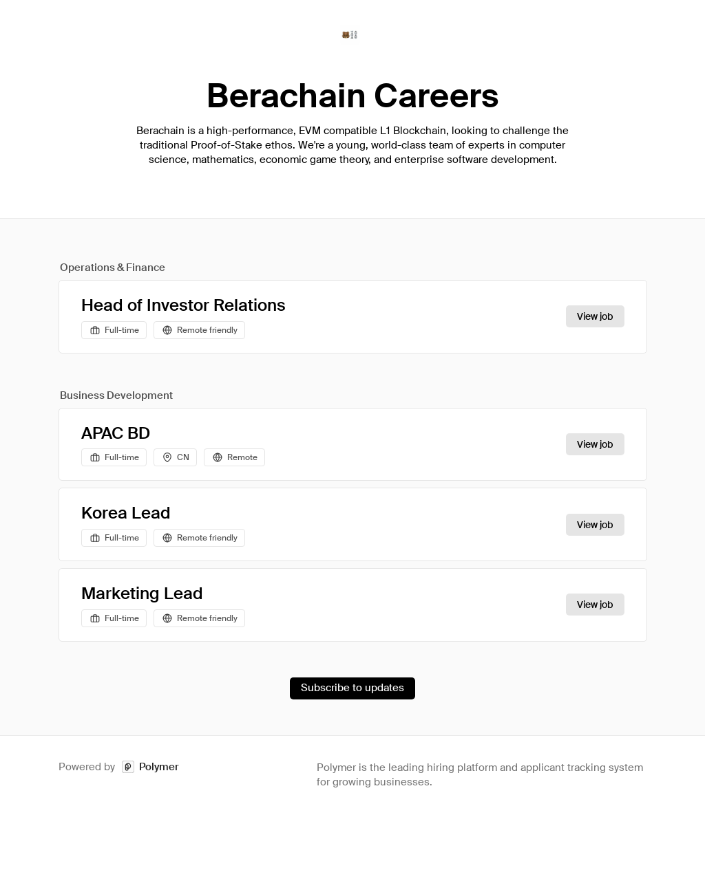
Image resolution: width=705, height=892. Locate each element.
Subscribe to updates (352, 688)
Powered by (119, 767)
